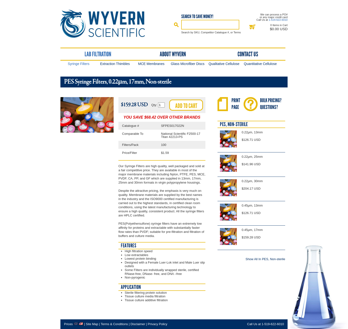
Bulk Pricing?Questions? (271, 103)
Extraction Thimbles (115, 64)
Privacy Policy (157, 324)
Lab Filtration (98, 54)
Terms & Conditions (114, 324)
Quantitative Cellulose (260, 64)
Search (176, 24)
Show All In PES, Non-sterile (265, 259)
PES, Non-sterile (234, 124)
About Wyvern (173, 54)
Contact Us (248, 54)
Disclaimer (137, 324)
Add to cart (186, 106)
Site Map (92, 324)
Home (107, 24)
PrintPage (236, 103)
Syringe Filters (78, 64)
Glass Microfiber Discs (187, 64)
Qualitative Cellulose (224, 64)
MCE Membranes (151, 64)
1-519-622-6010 (278, 19)
